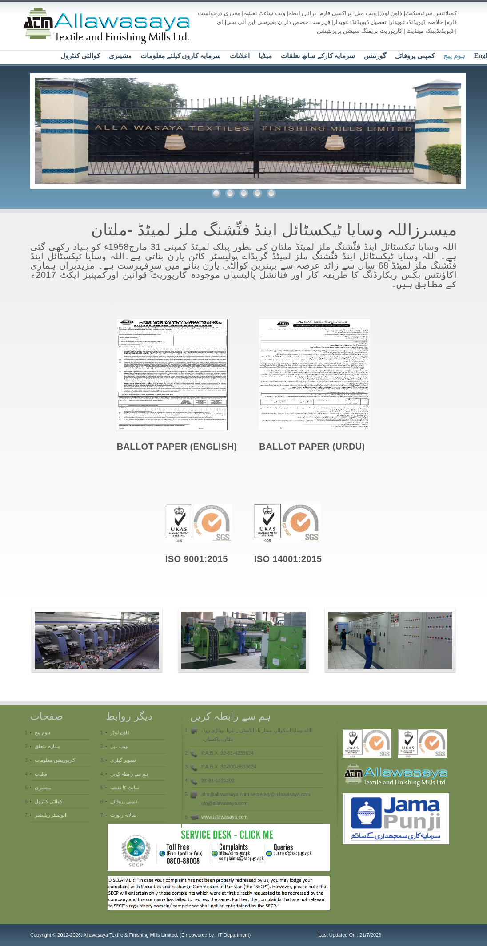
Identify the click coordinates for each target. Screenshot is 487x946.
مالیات (41, 773)
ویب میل (365, 13)
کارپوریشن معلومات (55, 760)
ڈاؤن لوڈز (119, 732)
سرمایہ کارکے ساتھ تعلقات (318, 55)
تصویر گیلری (123, 760)
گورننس (375, 55)
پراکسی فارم (335, 13)
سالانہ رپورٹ (123, 815)
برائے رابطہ (302, 13)
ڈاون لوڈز (391, 13)
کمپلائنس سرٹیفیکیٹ (431, 13)
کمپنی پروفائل (415, 55)
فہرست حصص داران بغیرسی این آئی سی (278, 22)
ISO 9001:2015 (196, 559)
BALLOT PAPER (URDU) (312, 446)
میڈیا (265, 55)
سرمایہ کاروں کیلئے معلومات (180, 55)
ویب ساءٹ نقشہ (264, 13)
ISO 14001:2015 (288, 559)
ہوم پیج (454, 55)
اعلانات (240, 55)
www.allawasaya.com (224, 816)
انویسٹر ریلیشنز (50, 815)
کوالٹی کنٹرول (80, 55)
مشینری (120, 55)
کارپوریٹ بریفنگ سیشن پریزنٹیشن (359, 31)
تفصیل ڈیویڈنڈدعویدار (360, 22)
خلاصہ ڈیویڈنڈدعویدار (416, 22)
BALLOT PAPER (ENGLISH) (177, 446)
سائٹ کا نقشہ (124, 787)
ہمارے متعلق (47, 746)
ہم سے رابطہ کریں (129, 773)
